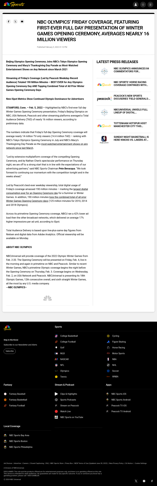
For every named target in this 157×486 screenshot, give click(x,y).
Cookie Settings (141, 463)
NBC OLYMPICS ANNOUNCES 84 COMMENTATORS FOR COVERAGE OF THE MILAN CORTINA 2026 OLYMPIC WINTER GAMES (132, 70)
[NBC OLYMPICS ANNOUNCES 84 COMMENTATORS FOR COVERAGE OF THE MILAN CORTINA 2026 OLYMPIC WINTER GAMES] (104, 71)
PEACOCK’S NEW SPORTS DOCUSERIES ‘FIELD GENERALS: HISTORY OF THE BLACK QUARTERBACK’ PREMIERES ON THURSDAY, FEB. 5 (131, 97)
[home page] (14, 5)
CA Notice (129, 463)
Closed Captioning (37, 463)
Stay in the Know (11, 340)
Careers (26, 463)
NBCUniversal (19, 468)
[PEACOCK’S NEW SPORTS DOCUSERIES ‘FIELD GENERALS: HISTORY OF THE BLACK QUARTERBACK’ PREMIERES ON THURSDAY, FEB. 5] (104, 98)
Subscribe (10, 351)
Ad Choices (8, 463)
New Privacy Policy (116, 463)
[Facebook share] (8, 21)
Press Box (69, 463)
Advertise (17, 463)
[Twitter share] (15, 21)
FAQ (47, 463)
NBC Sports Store (56, 463)
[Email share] (22, 21)
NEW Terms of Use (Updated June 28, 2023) (91, 463)
